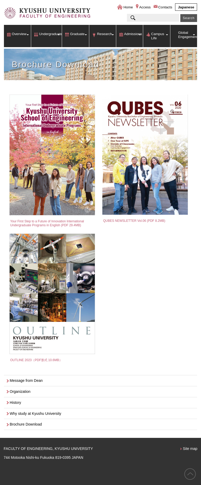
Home (128, 7)
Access (145, 7)
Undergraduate (50, 34)
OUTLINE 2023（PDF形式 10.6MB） (36, 360)
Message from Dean (26, 380)
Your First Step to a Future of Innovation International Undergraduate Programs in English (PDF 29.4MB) (47, 223)
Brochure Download (26, 424)
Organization (20, 391)
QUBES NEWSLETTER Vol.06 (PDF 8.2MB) (134, 221)
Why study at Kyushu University (35, 413)
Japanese (186, 7)
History (15, 402)
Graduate (77, 34)
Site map (190, 449)
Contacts (165, 7)
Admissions (133, 34)
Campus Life (157, 36)
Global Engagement (187, 35)
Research (104, 34)
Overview (19, 34)
